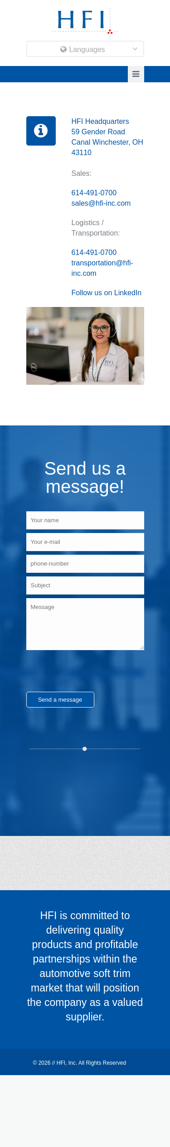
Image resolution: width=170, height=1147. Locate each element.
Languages (82, 49)
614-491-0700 (94, 193)
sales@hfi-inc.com (101, 203)
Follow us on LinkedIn (107, 293)
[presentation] (95, 670)
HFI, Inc (66, 1063)
